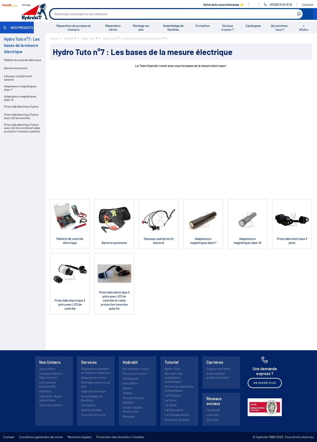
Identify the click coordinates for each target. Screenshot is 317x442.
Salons (127, 388)
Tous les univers (50, 405)
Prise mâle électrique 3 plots (21, 106)
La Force (171, 400)
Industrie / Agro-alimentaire (51, 398)
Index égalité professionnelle (217, 375)
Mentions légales (80, 437)
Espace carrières (218, 368)
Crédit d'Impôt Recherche (133, 409)
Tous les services (93, 415)
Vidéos (127, 393)
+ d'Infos (303, 27)
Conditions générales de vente (41, 437)
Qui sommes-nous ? (279, 27)
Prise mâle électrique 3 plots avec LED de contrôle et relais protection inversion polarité (22, 128)
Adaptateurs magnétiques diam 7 (20, 87)
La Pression (173, 395)
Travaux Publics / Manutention (51, 375)
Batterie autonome (15, 68)
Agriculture (47, 368)
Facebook (213, 410)
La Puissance (174, 410)
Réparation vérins (112, 27)
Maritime (45, 391)
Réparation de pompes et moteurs (73, 27)
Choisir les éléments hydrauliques (179, 388)
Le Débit (170, 405)
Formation (202, 25)
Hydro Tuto (172, 368)
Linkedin (212, 415)
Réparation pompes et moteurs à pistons (95, 370)
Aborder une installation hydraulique (173, 377)
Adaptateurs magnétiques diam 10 (20, 98)
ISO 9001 (128, 402)
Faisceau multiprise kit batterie (18, 77)
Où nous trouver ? (227, 27)
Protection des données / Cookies (120, 437)
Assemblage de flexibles (173, 27)
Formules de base (177, 419)
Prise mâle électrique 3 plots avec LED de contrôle (21, 116)
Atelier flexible (91, 410)
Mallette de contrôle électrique (22, 60)
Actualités (130, 383)
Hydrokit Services (93, 391)
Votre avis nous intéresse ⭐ (223, 4)
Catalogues (253, 25)
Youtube (212, 419)
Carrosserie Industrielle (47, 384)
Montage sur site (141, 27)
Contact (307, 4)
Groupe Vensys (133, 398)
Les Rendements (177, 415)
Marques (129, 416)
